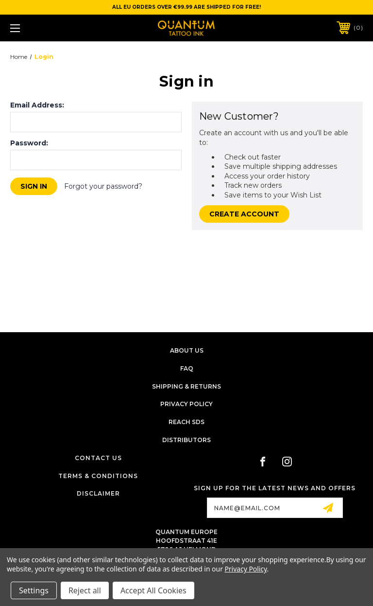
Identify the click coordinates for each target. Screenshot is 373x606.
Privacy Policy (186, 404)
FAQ (186, 368)
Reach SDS (186, 422)
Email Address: (37, 105)
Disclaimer (98, 493)
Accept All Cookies (153, 590)
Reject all (84, 590)
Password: (29, 143)
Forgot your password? (103, 186)
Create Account (244, 214)
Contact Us (98, 458)
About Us (186, 350)
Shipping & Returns (186, 386)
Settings (34, 590)
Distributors (186, 440)
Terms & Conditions (98, 476)
